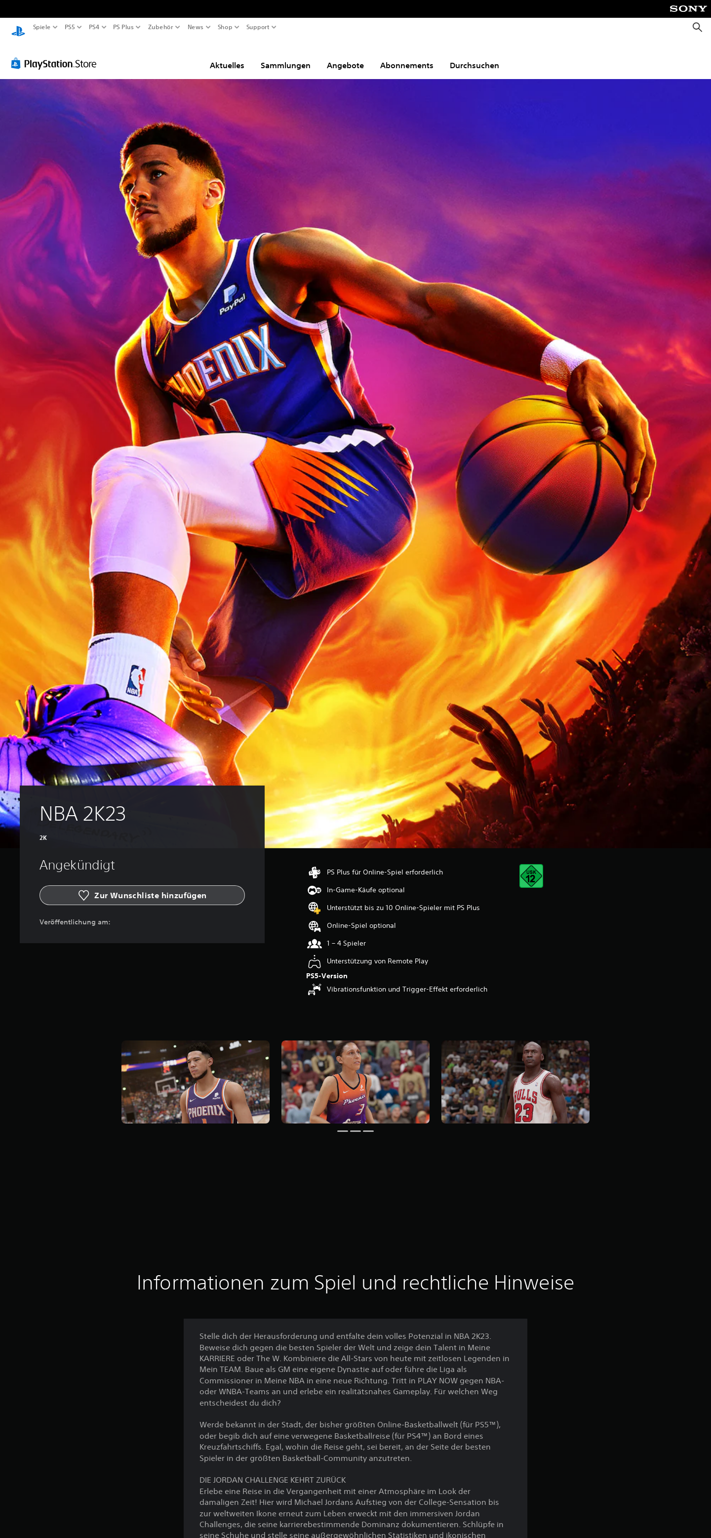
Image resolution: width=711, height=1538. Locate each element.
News (196, 27)
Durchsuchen (474, 56)
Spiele (42, 27)
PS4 (93, 27)
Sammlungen (286, 56)
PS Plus (123, 27)
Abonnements (407, 56)
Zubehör (160, 27)
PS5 (70, 27)
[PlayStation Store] (56, 54)
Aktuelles (227, 56)
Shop (225, 27)
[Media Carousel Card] (195, 1073)
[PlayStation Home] (18, 27)
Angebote (345, 56)
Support (258, 27)
